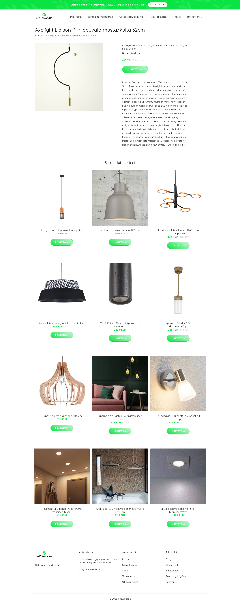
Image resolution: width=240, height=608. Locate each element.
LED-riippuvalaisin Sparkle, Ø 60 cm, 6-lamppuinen (178, 236)
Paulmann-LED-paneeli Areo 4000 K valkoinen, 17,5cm (62, 514)
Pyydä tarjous (157, 5)
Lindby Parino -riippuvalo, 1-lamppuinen (62, 234)
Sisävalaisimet (159, 18)
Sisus (125, 574)
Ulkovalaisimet (130, 585)
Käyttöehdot (172, 574)
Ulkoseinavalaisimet (100, 18)
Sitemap (170, 585)
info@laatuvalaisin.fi (89, 573)
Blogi (177, 18)
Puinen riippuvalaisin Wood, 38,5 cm (62, 419)
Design (132, 52)
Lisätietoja (135, 73)
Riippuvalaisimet (174, 49)
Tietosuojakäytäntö (176, 580)
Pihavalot (76, 18)
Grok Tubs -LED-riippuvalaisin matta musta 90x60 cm (120, 514)
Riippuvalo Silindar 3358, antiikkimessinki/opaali (178, 328)
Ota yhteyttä (172, 568)
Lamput (126, 563)
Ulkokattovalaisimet (131, 18)
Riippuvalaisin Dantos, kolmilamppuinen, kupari (120, 421)
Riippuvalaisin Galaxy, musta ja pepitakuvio (62, 326)
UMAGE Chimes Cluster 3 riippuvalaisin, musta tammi (120, 328)
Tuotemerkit (194, 18)
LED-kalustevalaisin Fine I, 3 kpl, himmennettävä (178, 514)
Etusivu (38, 39)
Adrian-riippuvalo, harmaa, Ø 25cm (120, 234)
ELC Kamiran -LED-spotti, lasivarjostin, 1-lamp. (178, 421)
